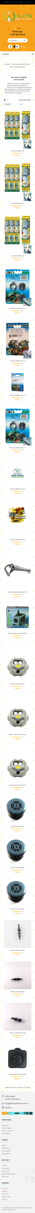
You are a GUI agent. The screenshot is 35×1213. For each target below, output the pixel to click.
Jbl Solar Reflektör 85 (17, 256)
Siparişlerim (5, 1194)
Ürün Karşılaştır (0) (25, 100)
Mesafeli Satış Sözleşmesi (9, 1174)
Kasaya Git (28, 2)
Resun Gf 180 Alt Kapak (17, 826)
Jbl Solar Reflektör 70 (17, 203)
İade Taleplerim (6, 1151)
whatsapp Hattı (6, 1153)
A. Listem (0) (13, 2)
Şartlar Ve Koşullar (7, 1131)
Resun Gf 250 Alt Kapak (17, 867)
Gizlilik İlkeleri (5, 1148)
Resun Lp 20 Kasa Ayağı (17, 992)
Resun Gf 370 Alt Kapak (17, 909)
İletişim (8, 1107)
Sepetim (21, 2)
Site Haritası (5, 1176)
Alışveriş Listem (6, 1197)
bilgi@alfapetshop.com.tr (16, 1103)
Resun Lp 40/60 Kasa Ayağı (18, 1033)
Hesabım (6, 2)
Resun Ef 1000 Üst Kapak (18, 684)
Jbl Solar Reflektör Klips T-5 (18, 308)
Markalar (4, 1166)
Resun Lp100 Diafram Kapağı (17, 1074)
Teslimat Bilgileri (6, 1128)
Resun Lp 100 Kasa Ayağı (17, 950)
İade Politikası (6, 1133)
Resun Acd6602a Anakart (17, 489)
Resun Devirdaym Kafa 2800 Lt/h (17, 633)
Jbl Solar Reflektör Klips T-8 (18, 395)
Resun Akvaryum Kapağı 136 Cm (17, 592)
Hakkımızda (5, 1125)
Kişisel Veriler (6, 1171)
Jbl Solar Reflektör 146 (17, 151)
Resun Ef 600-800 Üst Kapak (17, 785)
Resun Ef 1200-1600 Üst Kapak (17, 734)
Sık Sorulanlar (6, 1168)
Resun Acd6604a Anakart (17, 539)
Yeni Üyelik (5, 1188)
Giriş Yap (4, 1199)
